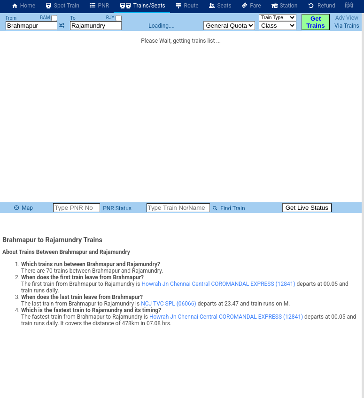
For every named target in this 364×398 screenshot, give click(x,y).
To (73, 18)
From (11, 18)
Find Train (228, 208)
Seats (220, 5)
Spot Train (62, 5)
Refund (321, 5)
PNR (99, 5)
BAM (48, 17)
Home (23, 5)
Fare (251, 5)
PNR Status (116, 208)
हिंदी (349, 5)
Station (284, 5)
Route (187, 5)
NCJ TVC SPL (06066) (168, 303)
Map (23, 208)
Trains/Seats (141, 5)
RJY (114, 17)
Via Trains (346, 26)
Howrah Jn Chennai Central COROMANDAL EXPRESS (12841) (218, 284)
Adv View (346, 18)
